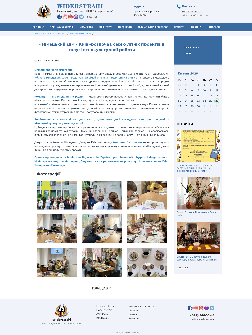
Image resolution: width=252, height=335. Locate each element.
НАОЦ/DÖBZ (86, 27)
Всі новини (182, 267)
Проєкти (179, 27)
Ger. (95, 17)
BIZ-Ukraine (124, 27)
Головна (38, 27)
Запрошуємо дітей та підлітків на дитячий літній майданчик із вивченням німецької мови (196, 168)
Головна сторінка (44, 34)
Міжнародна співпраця (153, 27)
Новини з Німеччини (80, 34)
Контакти (213, 27)
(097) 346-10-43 (191, 12)
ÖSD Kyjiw (105, 27)
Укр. (89, 17)
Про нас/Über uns (61, 27)
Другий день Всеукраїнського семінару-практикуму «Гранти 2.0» (197, 258)
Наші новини (191, 47)
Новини (196, 27)
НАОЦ (187, 53)
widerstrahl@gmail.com (195, 15)
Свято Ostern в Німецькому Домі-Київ (196, 213)
